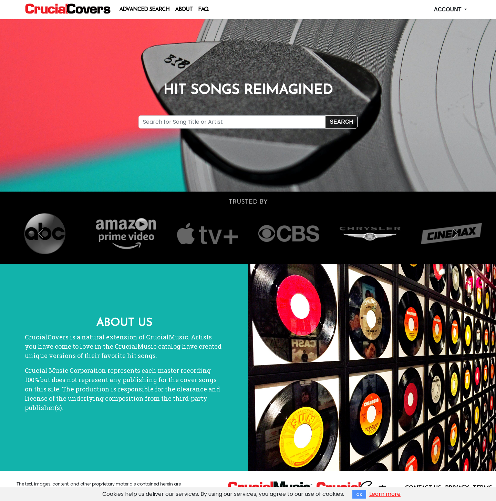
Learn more (385, 494)
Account (448, 9)
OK (359, 494)
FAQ (203, 9)
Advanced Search (144, 9)
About (184, 9)
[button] (40, 233)
